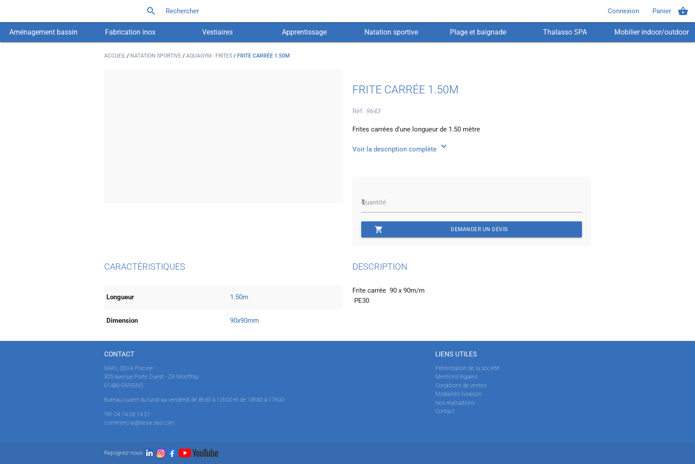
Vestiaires (217, 32)
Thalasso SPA (565, 32)
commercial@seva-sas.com (139, 422)
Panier (670, 11)
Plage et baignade (478, 32)
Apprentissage (304, 32)
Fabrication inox (130, 32)
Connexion (623, 11)
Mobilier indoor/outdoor (651, 32)
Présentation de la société (467, 368)
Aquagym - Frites (210, 56)
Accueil (115, 56)
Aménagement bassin (43, 32)
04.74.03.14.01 (132, 414)
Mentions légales (456, 376)
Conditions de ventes (461, 385)
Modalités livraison (458, 394)
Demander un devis (441, 229)
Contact (445, 411)
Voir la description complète (400, 149)
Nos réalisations (455, 402)
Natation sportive (391, 32)
